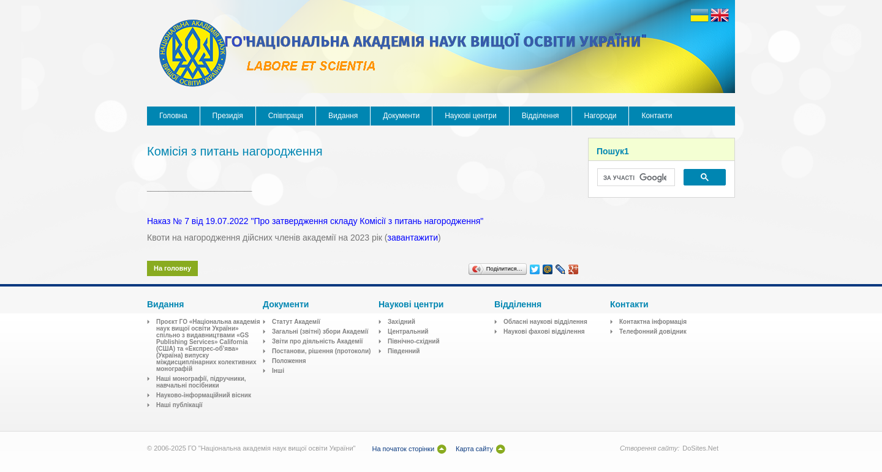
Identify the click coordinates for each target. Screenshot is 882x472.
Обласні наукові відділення (545, 321)
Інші (278, 370)
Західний (401, 321)
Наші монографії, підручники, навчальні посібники (201, 382)
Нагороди (600, 115)
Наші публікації (179, 405)
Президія (228, 115)
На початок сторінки (403, 448)
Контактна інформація (653, 321)
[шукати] (634, 177)
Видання (343, 115)
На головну (172, 268)
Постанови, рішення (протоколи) (321, 351)
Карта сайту (474, 448)
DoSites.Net (700, 448)
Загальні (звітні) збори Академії (320, 331)
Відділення (540, 115)
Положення (289, 361)
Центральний (408, 331)
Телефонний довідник (653, 331)
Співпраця (285, 115)
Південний (404, 351)
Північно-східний (414, 341)
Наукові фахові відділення (544, 331)
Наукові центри (471, 115)
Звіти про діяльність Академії (317, 341)
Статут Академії (296, 321)
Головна (173, 115)
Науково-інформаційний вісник (203, 395)
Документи (401, 115)
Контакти (656, 115)
